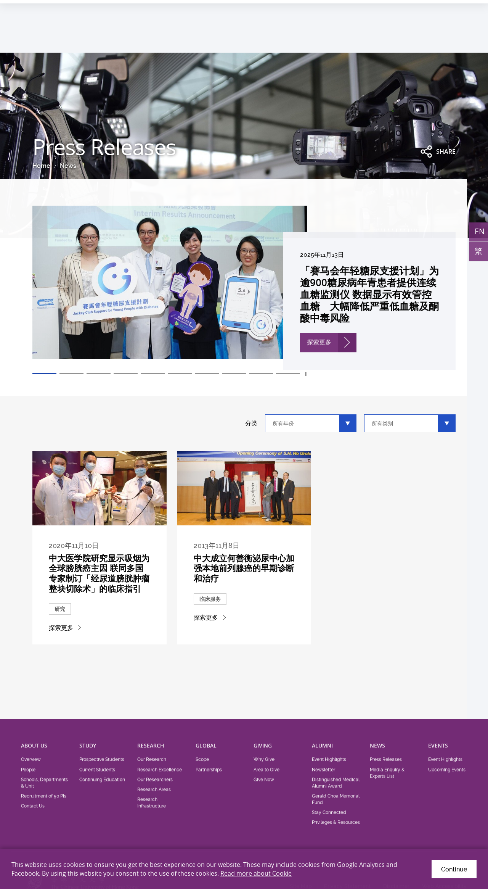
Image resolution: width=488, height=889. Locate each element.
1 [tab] (44, 374)
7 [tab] (207, 374)
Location (437, 10)
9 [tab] (261, 374)
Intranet (466, 10)
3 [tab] (99, 374)
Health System (374, 10)
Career (409, 10)
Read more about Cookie (256, 873)
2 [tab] (71, 374)
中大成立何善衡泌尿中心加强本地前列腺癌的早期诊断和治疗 (244, 583)
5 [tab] (153, 374)
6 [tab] (180, 374)
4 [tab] (126, 374)
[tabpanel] (244, 288)
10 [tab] (288, 374)
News (68, 165)
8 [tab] (234, 374)
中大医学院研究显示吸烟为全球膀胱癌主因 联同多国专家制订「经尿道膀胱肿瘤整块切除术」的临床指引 (99, 587)
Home (41, 165)
